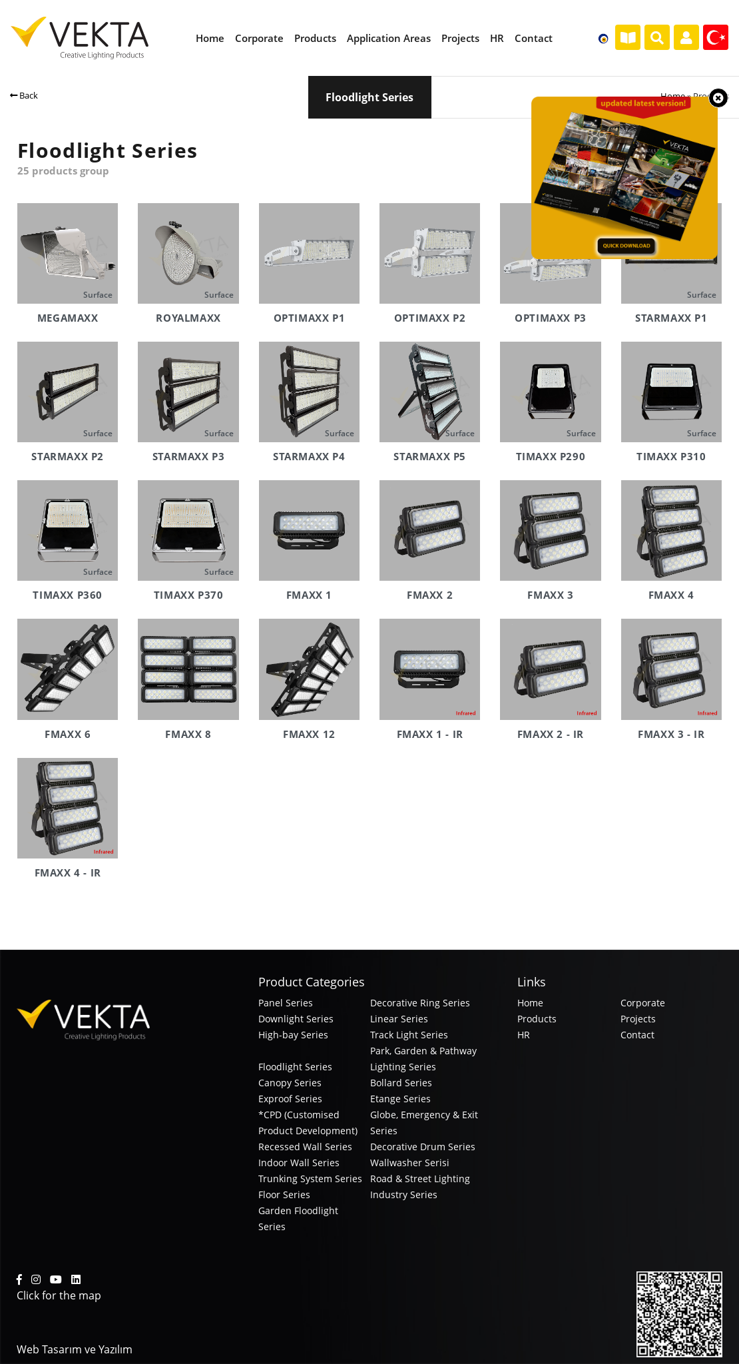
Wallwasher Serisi (409, 1162)
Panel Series (285, 1002)
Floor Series (284, 1194)
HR (523, 1034)
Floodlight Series (295, 1066)
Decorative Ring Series (420, 1002)
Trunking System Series (310, 1178)
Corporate (642, 1002)
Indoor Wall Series (299, 1162)
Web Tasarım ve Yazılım (74, 1349)
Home (672, 96)
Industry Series (403, 1194)
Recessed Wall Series (305, 1146)
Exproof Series (290, 1098)
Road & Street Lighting (420, 1178)
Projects (638, 1018)
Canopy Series (290, 1082)
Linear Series (399, 1018)
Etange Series (400, 1098)
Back (24, 95)
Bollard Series (401, 1082)
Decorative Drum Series (422, 1146)
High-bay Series (293, 1034)
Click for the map (59, 1295)
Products (537, 1018)
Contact (637, 1034)
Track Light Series (409, 1034)
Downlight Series (296, 1018)
